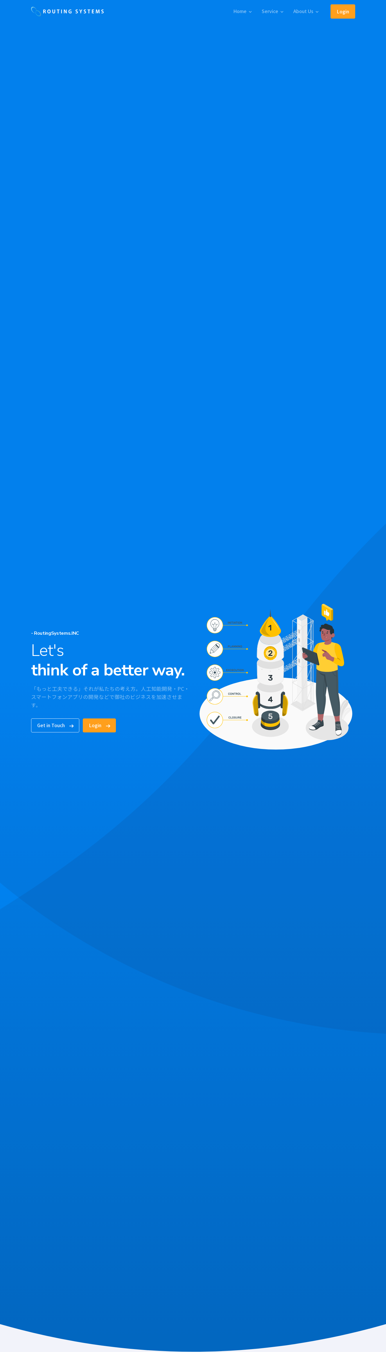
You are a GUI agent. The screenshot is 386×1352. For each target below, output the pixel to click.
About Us (303, 11)
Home (240, 11)
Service (270, 11)
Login (343, 11)
